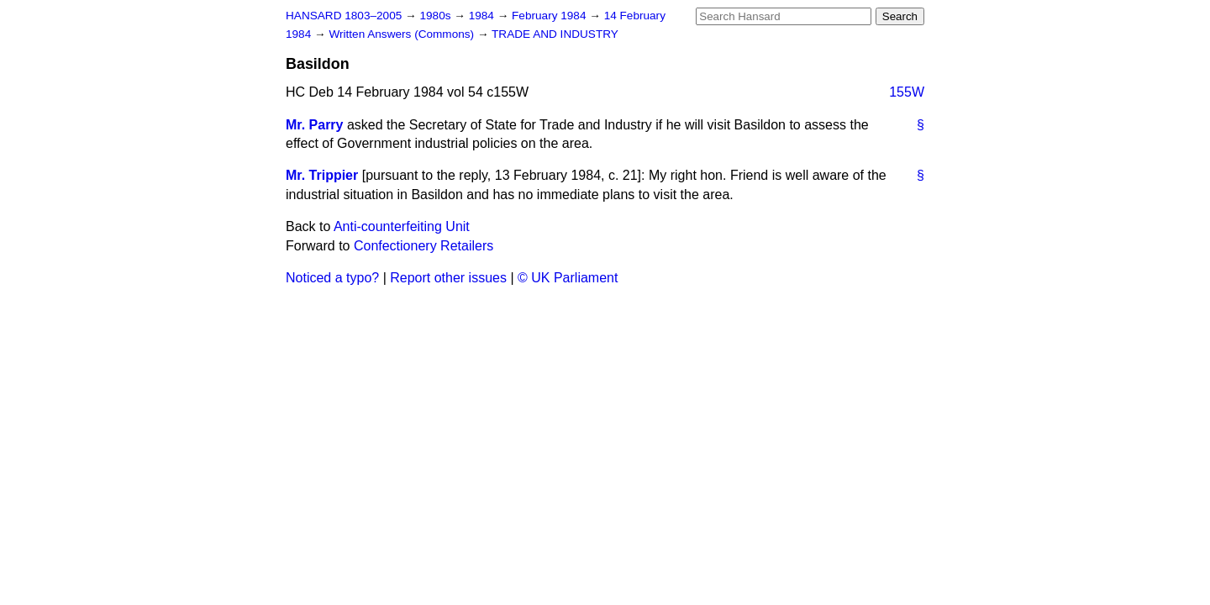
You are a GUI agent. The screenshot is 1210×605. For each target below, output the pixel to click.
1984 (483, 15)
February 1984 (550, 15)
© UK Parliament (568, 278)
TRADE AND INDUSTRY (555, 34)
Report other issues (448, 278)
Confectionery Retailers (423, 246)
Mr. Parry (314, 125)
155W (906, 92)
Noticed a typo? (332, 278)
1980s (436, 15)
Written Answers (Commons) (403, 34)
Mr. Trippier (322, 175)
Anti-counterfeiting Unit (402, 226)
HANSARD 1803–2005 (344, 15)
